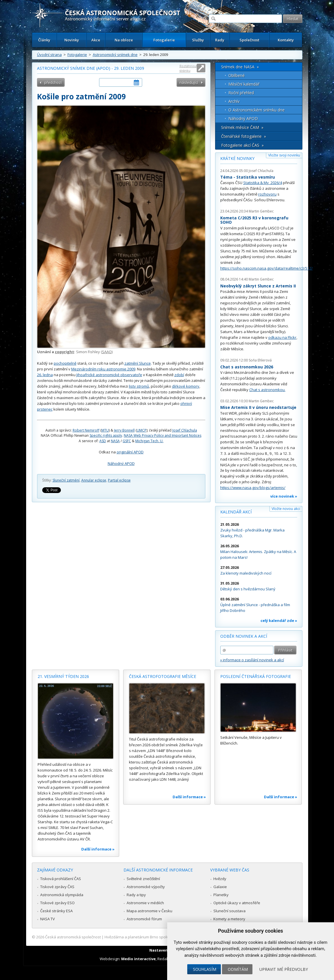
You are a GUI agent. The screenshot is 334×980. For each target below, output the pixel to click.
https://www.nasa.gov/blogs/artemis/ (252, 487)
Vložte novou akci (286, 508)
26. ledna (45, 374)
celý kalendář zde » (278, 620)
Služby (198, 39)
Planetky (221, 894)
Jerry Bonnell (124, 430)
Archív (234, 101)
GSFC (127, 440)
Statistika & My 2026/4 (262, 182)
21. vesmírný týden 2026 (63, 676)
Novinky (71, 39)
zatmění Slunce (137, 363)
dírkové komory (185, 386)
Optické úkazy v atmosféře (236, 902)
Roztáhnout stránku (188, 68)
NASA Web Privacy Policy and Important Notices (162, 435)
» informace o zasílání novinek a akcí (252, 659)
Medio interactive (138, 958)
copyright (64, 351)
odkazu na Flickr (282, 337)
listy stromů (139, 386)
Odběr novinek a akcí (243, 636)
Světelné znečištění (143, 878)
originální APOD (130, 452)
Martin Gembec (261, 211)
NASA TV (47, 918)
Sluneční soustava (229, 910)
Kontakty (286, 39)
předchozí (53, 82)
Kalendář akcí (236, 512)
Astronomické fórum (144, 918)
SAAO (107, 351)
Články (44, 39)
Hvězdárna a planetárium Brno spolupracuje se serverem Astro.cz (162, 937)
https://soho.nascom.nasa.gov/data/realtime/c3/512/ (266, 268)
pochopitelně (65, 363)
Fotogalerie (164, 39)
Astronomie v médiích (145, 902)
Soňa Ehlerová (260, 360)
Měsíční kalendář (244, 84)
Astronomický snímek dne (115, 54)
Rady (219, 39)
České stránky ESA (56, 910)
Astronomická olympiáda (61, 894)
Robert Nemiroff (86, 430)
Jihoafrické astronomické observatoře (109, 374)
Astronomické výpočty (146, 886)
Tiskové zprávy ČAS (57, 886)
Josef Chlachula (184, 430)
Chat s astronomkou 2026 (246, 367)
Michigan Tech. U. (149, 440)
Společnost (249, 39)
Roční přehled (241, 92)
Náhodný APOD (121, 463)
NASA (115, 440)
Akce (95, 39)
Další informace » (98, 849)
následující (188, 82)
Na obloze (124, 39)
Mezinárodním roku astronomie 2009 (103, 369)
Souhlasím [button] (204, 969)
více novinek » (283, 496)
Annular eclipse (93, 480)
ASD (102, 440)
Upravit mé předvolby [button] (283, 969)
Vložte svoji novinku (284, 155)
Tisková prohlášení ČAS (60, 878)
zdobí (179, 374)
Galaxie (220, 886)
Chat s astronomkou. (267, 389)
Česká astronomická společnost (73, 937)
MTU (105, 430)
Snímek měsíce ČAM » (242, 127)
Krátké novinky (237, 158)
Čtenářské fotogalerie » (243, 136)
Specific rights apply (106, 435)
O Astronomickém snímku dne (256, 110)
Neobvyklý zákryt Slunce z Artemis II (258, 286)
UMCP (141, 430)
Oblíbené (236, 75)
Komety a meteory (229, 918)
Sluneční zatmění (66, 480)
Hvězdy (219, 878)
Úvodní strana (49, 54)
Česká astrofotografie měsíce (162, 676)
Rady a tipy (136, 894)
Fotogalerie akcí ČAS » (242, 145)
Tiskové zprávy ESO (57, 902)
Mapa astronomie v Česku (149, 910)
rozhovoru (267, 194)
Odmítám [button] (238, 969)
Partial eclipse (119, 480)
